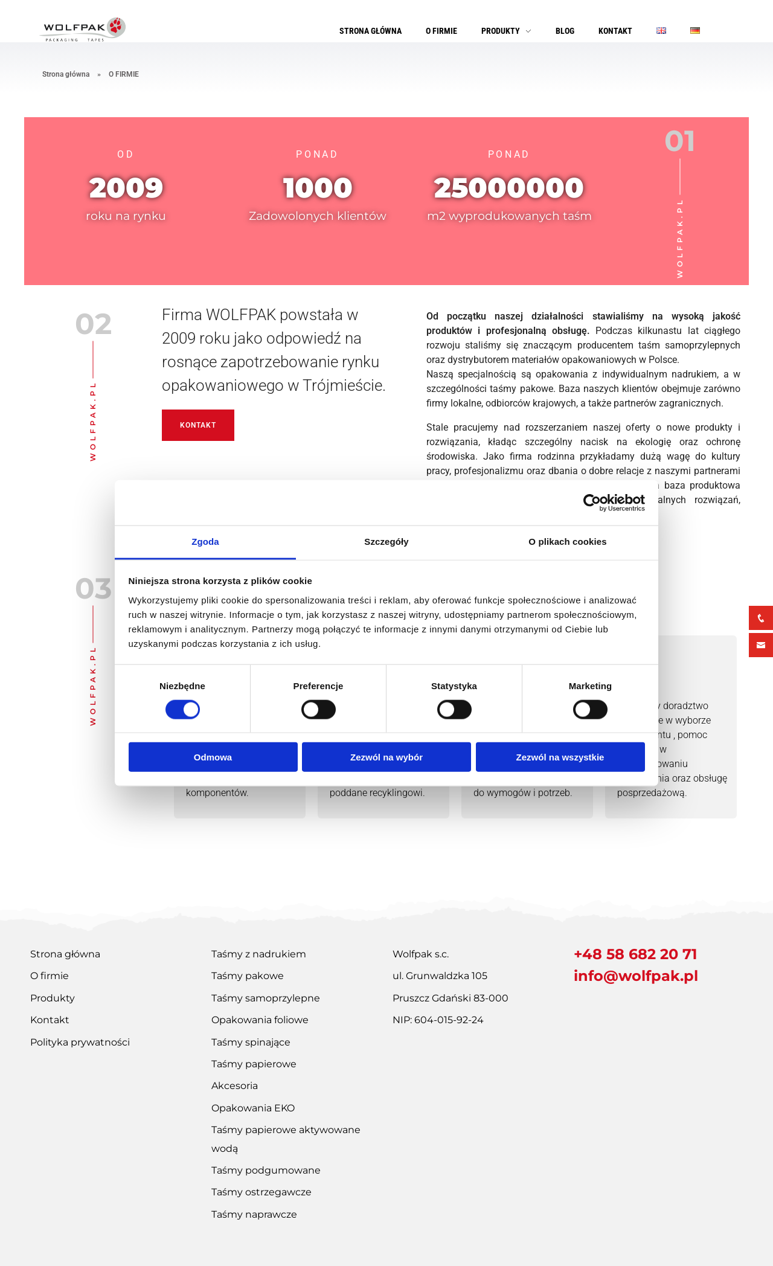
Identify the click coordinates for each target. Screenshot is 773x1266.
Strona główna (65, 74)
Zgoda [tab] (205, 541)
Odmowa (213, 757)
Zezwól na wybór (386, 757)
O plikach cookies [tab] (567, 541)
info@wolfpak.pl (636, 976)
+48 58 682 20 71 (635, 954)
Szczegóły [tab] (386, 541)
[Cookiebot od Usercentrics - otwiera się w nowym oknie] (592, 502)
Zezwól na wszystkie (560, 757)
